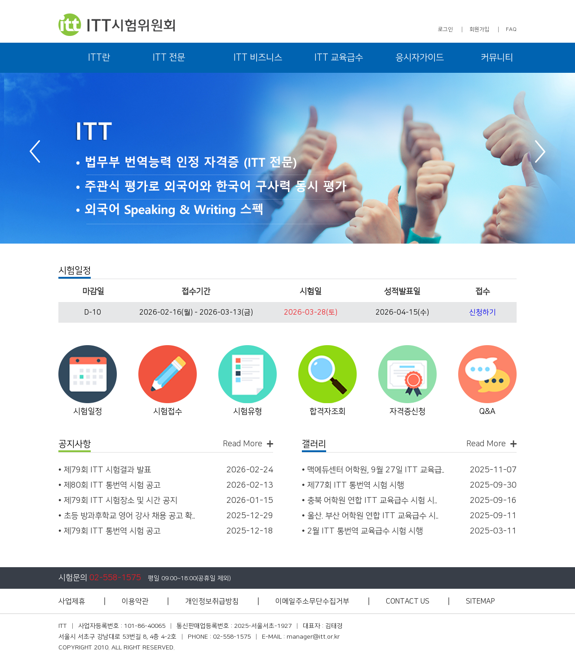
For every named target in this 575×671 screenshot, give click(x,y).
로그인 (445, 29)
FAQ (511, 29)
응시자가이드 (419, 57)
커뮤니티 (497, 57)
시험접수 (167, 411)
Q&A (487, 411)
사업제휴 (71, 601)
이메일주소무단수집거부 (312, 601)
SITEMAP (480, 601)
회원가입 (479, 29)
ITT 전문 (169, 57)
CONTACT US (407, 601)
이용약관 (135, 601)
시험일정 (87, 411)
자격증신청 (407, 411)
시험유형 (247, 411)
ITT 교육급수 (338, 57)
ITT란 (99, 57)
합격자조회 (327, 411)
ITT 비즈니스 (258, 57)
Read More (242, 444)
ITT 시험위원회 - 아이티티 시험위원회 (116, 24)
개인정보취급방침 (212, 601)
